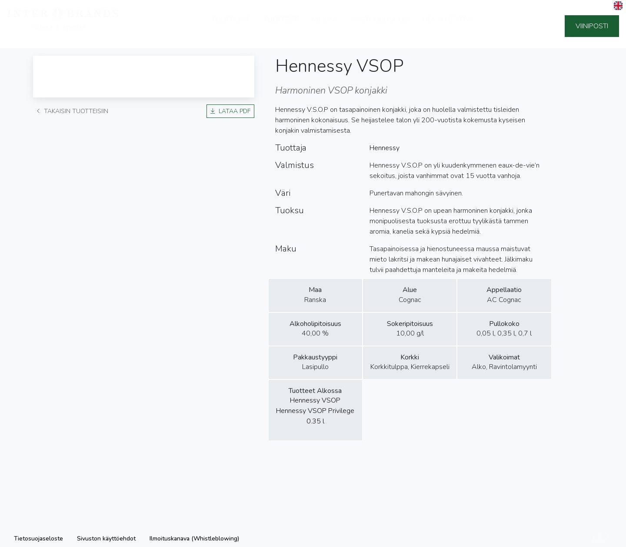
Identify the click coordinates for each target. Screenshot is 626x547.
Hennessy (385, 148)
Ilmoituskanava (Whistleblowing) (194, 538)
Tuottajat (231, 26)
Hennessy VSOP (315, 400)
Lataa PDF (230, 111)
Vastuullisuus (379, 26)
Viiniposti (592, 26)
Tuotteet (280, 26)
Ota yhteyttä (447, 26)
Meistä (324, 26)
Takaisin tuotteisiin (72, 111)
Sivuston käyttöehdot (106, 538)
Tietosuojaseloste (38, 538)
